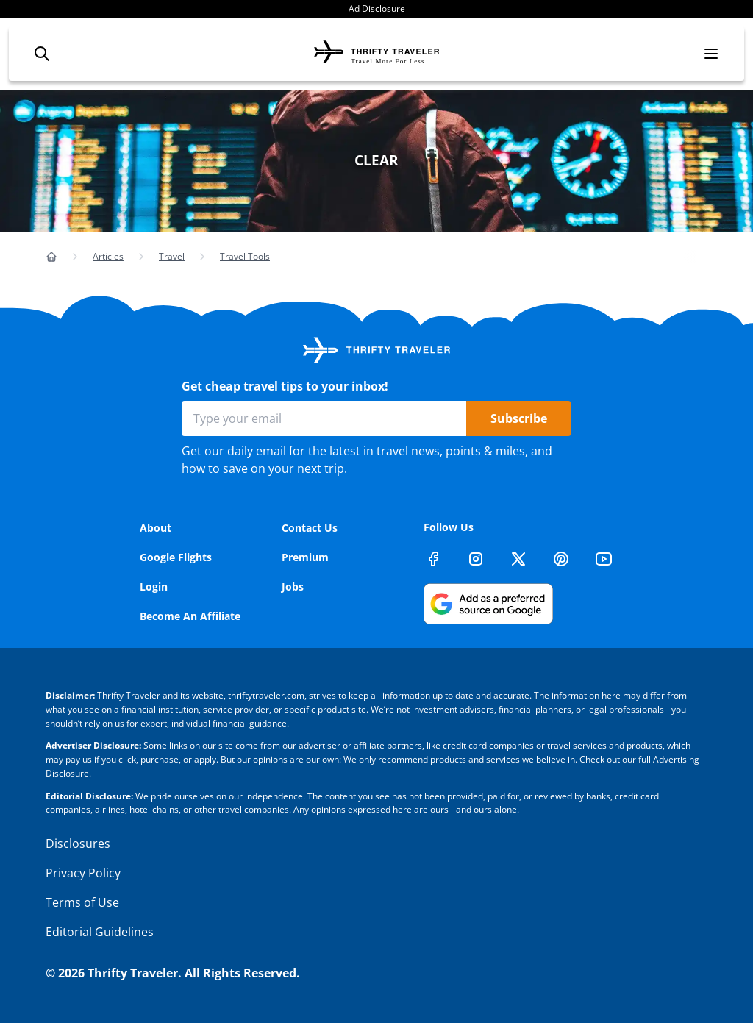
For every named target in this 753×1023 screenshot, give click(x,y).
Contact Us (310, 528)
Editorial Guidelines (100, 932)
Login (154, 587)
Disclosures (78, 843)
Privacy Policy (83, 873)
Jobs (293, 587)
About (155, 528)
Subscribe (518, 418)
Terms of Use (82, 902)
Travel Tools (245, 256)
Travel (172, 256)
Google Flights (176, 557)
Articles (108, 256)
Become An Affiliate (190, 616)
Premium (305, 557)
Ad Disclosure (377, 8)
